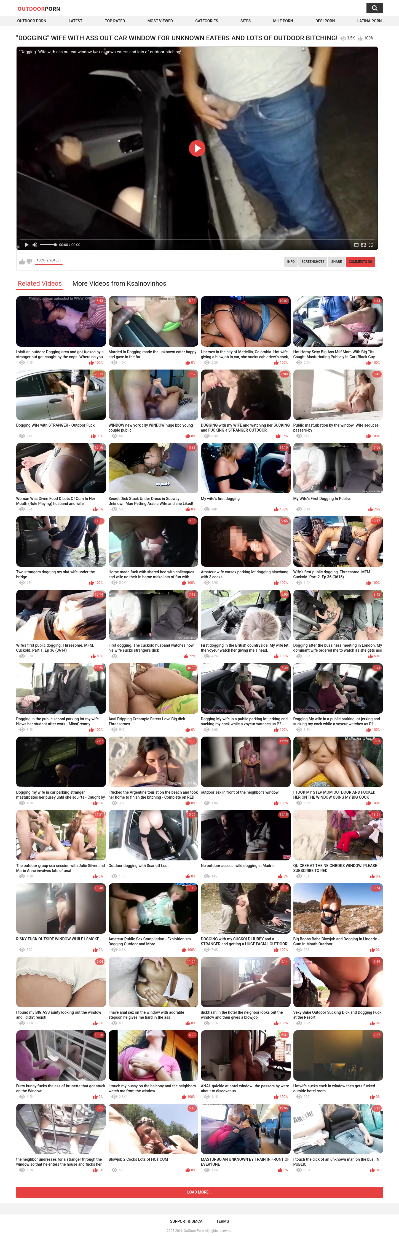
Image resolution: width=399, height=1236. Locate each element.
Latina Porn (369, 21)
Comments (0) (360, 262)
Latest (75, 21)
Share (336, 262)
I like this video (22, 261)
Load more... (199, 1192)
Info (291, 262)
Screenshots (312, 262)
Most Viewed (160, 21)
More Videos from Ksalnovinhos (119, 283)
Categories (206, 21)
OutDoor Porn (193, 1231)
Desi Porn (325, 21)
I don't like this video (29, 261)
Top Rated (115, 21)
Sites (245, 21)
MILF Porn (283, 21)
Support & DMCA (186, 1221)
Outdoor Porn (31, 21)
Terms (222, 1221)
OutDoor (39, 8)
